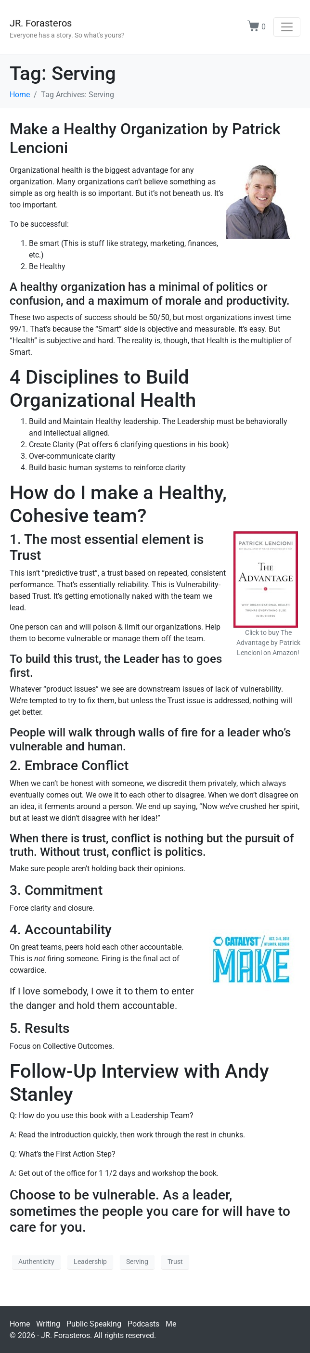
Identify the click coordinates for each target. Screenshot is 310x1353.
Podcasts (143, 1323)
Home (20, 1323)
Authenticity (36, 1261)
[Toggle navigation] (286, 27)
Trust (175, 1261)
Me (171, 1323)
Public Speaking (93, 1323)
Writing (48, 1323)
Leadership (90, 1261)
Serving (137, 1261)
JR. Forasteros (41, 23)
